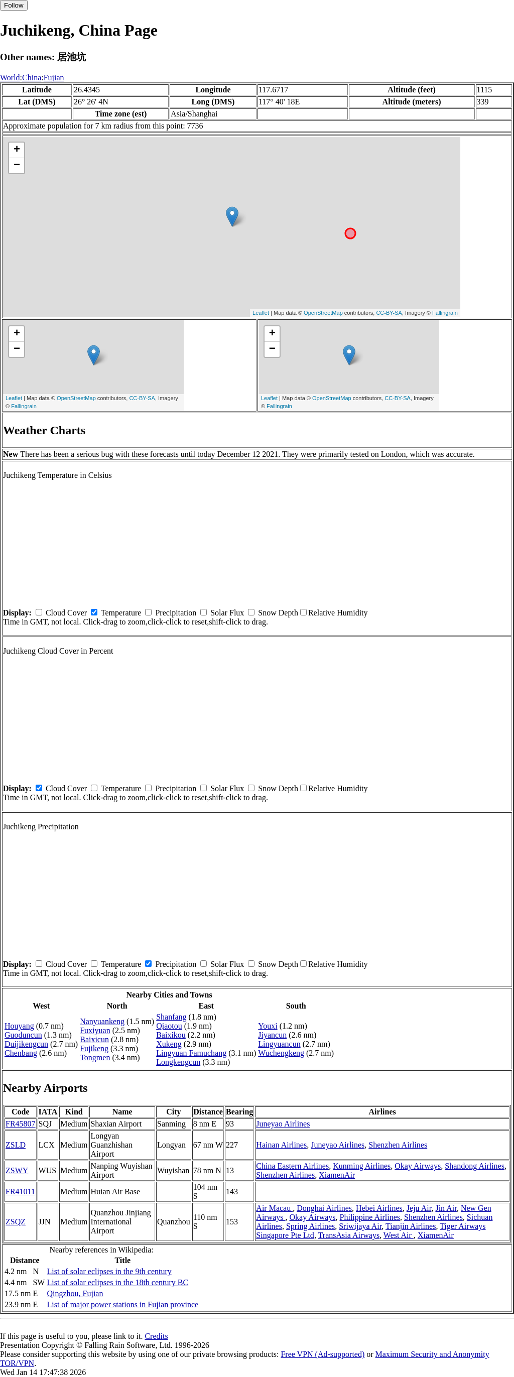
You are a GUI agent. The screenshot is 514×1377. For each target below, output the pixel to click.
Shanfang (171, 1017)
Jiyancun (272, 1035)
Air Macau (274, 1208)
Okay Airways (418, 1166)
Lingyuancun (279, 1044)
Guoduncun (23, 1035)
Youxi (267, 1026)
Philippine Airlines (370, 1217)
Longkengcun (178, 1062)
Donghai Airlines (324, 1208)
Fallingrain (445, 313)
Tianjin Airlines (411, 1226)
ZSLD (16, 1145)
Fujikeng (94, 1048)
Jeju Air (419, 1208)
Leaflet (260, 313)
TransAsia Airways (349, 1235)
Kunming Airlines (362, 1166)
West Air (398, 1235)
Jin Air (445, 1208)
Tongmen (95, 1057)
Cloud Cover (66, 612)
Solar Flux (227, 612)
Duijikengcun (26, 1044)
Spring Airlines (310, 1226)
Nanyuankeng (102, 1021)
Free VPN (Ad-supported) (322, 1354)
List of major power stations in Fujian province (122, 1304)
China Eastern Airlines (292, 1166)
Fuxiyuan (95, 1030)
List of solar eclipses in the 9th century (109, 1271)
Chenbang (21, 1053)
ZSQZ (16, 1221)
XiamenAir (337, 1175)
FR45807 (21, 1123)
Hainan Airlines (281, 1145)
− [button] (17, 165)
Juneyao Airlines (283, 1123)
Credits (156, 1336)
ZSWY (17, 1170)
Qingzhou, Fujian (75, 1293)
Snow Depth (278, 612)
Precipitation (175, 612)
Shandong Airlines (474, 1166)
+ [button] (17, 150)
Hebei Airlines (379, 1208)
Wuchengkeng (281, 1053)
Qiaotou (169, 1026)
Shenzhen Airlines (397, 1145)
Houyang (19, 1026)
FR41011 (20, 1191)
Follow (14, 5)
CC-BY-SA (389, 313)
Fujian (54, 77)
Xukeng (169, 1044)
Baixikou (171, 1035)
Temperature (121, 612)
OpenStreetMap (323, 313)
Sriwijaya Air (360, 1226)
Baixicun (94, 1039)
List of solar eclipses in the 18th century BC (117, 1282)
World (10, 77)
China (31, 77)
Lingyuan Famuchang (191, 1053)
